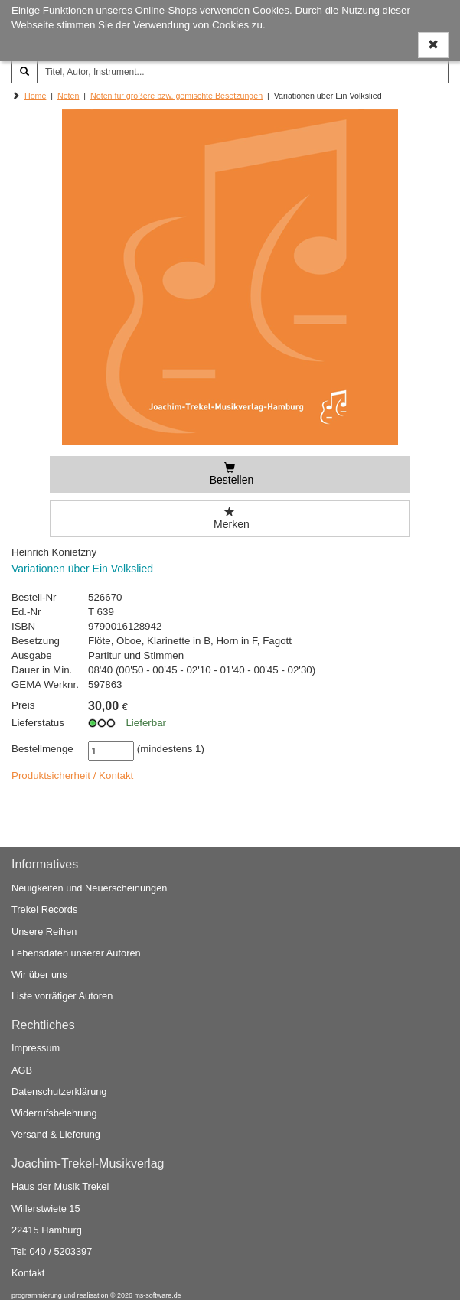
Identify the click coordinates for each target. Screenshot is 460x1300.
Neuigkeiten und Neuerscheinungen (89, 888)
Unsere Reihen (44, 931)
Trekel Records (44, 909)
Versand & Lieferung (55, 1134)
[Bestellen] (230, 474)
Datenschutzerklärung (58, 1091)
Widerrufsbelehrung (54, 1113)
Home (35, 95)
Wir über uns (39, 974)
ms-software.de (157, 1295)
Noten (68, 95)
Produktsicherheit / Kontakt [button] (72, 775)
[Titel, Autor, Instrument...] (243, 71)
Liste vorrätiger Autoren (62, 996)
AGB (21, 1070)
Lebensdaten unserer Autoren (76, 953)
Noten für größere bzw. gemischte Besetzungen (176, 95)
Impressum (35, 1048)
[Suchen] (24, 71)
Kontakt (27, 1273)
